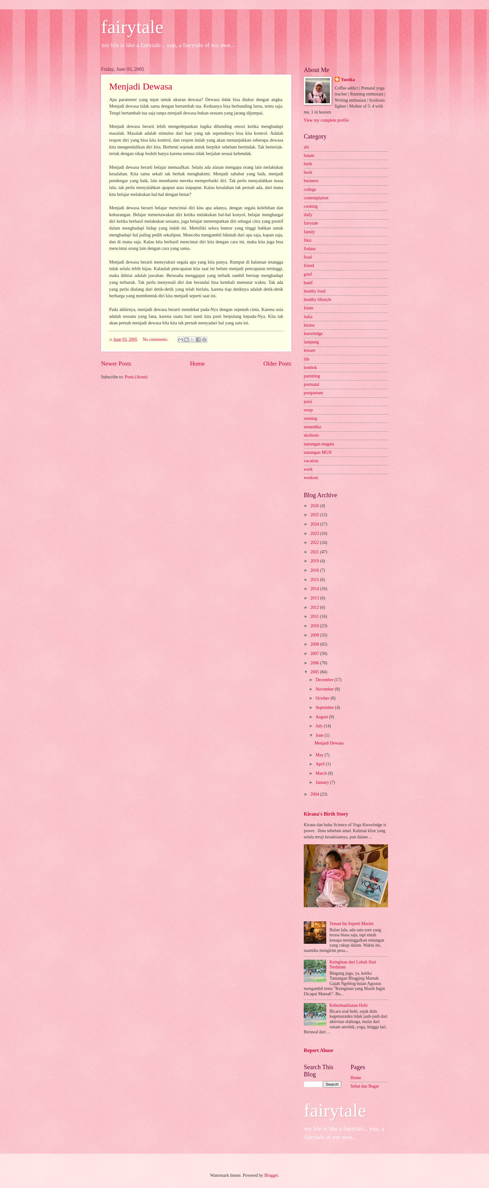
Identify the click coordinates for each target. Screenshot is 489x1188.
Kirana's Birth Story (326, 814)
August (322, 717)
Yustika (348, 79)
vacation (311, 460)
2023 (315, 533)
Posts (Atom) (136, 377)
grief (308, 274)
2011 (315, 616)
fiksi (308, 240)
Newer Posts (116, 363)
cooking (310, 206)
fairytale (132, 27)
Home (197, 363)
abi (306, 147)
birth (308, 164)
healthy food (314, 291)
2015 (315, 579)
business (311, 180)
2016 (315, 570)
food (308, 257)
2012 (315, 607)
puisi (308, 401)
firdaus (310, 248)
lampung (311, 342)
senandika (312, 426)
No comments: (156, 339)
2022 (315, 542)
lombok (310, 367)
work (308, 469)
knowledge (313, 333)
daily (308, 214)
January (323, 782)
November (325, 689)
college (310, 189)
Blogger (271, 1175)
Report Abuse (318, 1050)
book (308, 172)
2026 (315, 505)
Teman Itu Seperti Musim (352, 923)
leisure (309, 350)
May (320, 755)
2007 (315, 653)
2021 (315, 552)
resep (308, 410)
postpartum (313, 392)
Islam (308, 308)
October (323, 698)
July (320, 726)
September (325, 707)
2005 (315, 672)
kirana (309, 325)
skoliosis (311, 435)
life (306, 359)
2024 (315, 524)
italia (308, 316)
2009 (315, 635)
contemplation (316, 198)
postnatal (311, 384)
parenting (312, 376)
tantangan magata (319, 444)
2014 (315, 588)
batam (309, 155)
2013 (315, 598)
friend (309, 265)
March (322, 773)
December (325, 679)
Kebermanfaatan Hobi (349, 1005)
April (321, 764)
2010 (315, 625)
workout (311, 477)
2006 (315, 663)
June (320, 735)
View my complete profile (326, 120)
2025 (315, 514)
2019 (315, 561)
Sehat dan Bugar (365, 1086)
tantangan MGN (318, 452)
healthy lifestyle (318, 299)
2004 (315, 794)
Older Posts (277, 363)
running (310, 418)
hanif (308, 282)
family (309, 232)
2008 (315, 644)
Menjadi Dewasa (140, 86)
